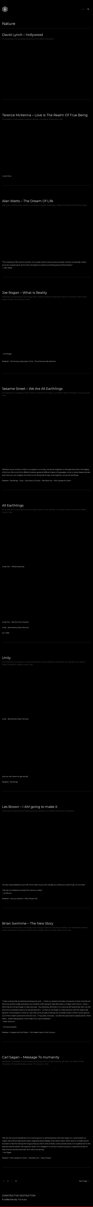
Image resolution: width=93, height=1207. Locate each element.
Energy (34, 510)
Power (36, 930)
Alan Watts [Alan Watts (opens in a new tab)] (8, 268)
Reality (87, 205)
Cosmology (28, 297)
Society (10, 300)
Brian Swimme (9, 1022)
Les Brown (7, 893)
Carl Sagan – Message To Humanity (31, 1057)
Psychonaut (84, 297)
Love (42, 120)
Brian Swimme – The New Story (28, 924)
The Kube (23, 1200)
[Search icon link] (88, 9)
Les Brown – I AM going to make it (30, 807)
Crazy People (47, 1158)
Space (60, 930)
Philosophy (55, 120)
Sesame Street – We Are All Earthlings (33, 389)
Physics (30, 930)
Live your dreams (17, 899)
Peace (68, 393)
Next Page (83, 1181)
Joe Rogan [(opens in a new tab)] (7, 354)
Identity (36, 120)
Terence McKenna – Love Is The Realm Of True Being (45, 115)
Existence (29, 120)
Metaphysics (53, 205)
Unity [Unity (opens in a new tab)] (21, 481)
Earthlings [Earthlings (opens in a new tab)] (14, 481)
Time (66, 930)
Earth (35, 297)
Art (3, 39)
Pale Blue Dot (34, 1158)
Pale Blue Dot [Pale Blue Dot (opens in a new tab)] (48, 481)
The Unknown (19, 300)
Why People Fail (31, 899)
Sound (4, 396)
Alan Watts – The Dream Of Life (28, 201)
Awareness (9, 39)
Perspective (62, 811)
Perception (51, 39)
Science (48, 930)
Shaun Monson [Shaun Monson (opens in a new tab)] (23, 628)
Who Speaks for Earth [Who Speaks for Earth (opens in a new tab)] (64, 481)
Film (38, 39)
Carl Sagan (7, 1153)
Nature (43, 39)
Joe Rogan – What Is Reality (24, 293)
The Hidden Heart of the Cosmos (43, 1033)
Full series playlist (10, 1027)
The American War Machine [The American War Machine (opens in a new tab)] (46, 362)
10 (16, 1181)
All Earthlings (13, 506)
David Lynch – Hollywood (22, 35)
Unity (62, 120)
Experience (31, 39)
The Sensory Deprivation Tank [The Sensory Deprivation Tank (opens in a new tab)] (22, 362)
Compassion (7, 120)
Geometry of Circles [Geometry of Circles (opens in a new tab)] (33, 481)
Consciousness (20, 39)
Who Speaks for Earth (18, 1158)
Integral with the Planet (19, 1033)
